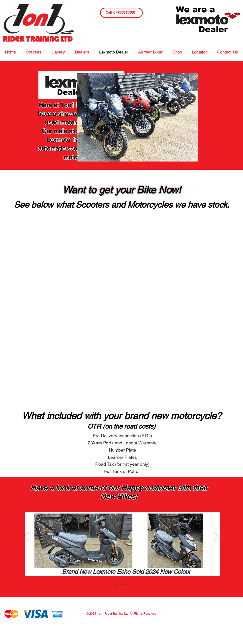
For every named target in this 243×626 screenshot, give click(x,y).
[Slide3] (126, 584)
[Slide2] (122, 584)
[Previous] (27, 537)
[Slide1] (117, 585)
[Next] (215, 537)
